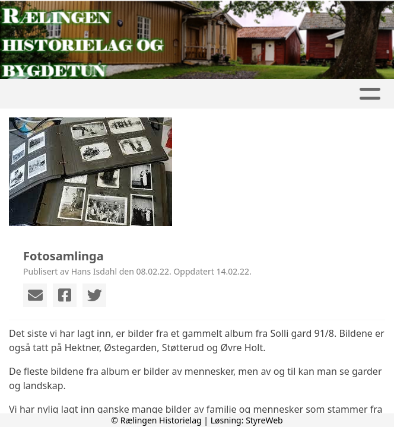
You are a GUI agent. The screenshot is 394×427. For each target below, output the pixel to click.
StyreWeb (264, 420)
